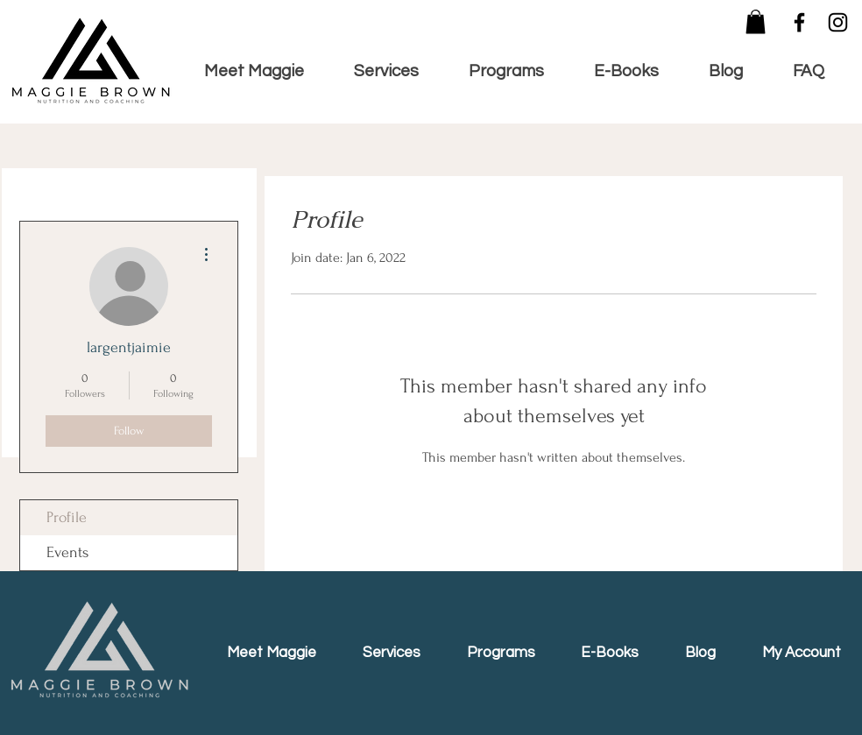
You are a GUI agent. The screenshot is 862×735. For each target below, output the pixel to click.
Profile (66, 517)
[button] (755, 21)
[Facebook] (799, 22)
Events (67, 552)
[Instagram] (838, 22)
